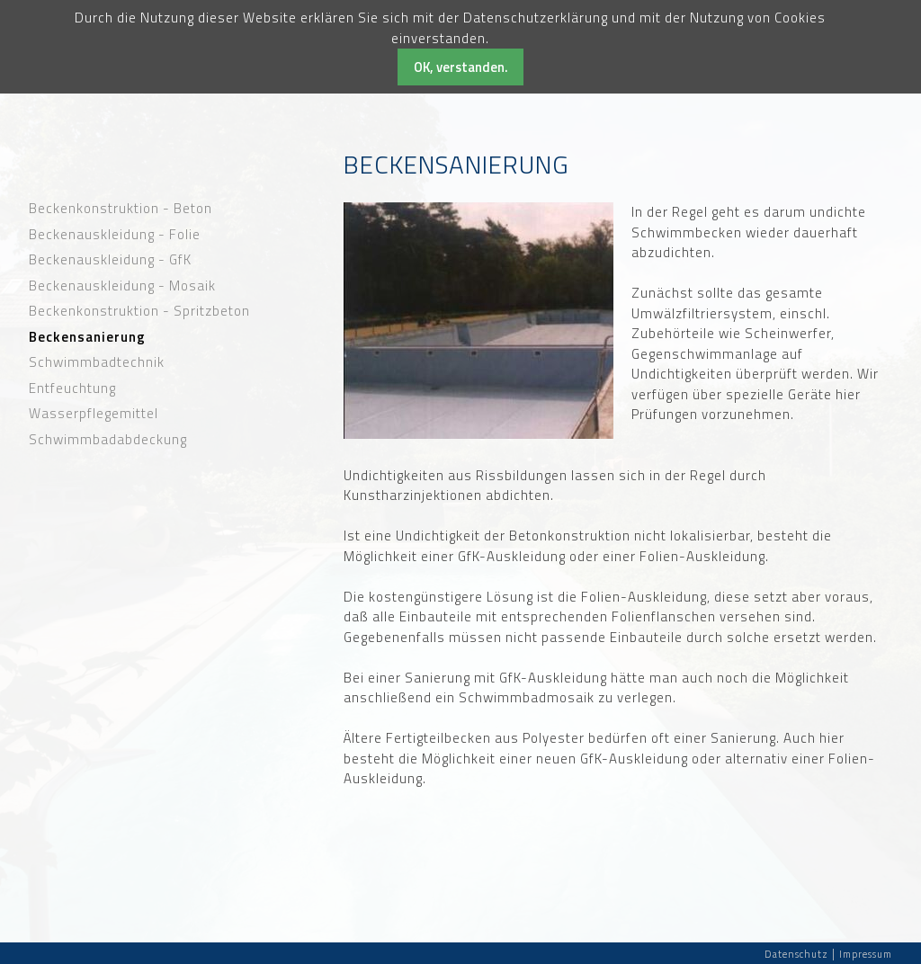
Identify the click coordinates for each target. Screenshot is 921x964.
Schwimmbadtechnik (97, 362)
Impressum (865, 954)
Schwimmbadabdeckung (108, 440)
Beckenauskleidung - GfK (110, 260)
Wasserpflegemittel (93, 414)
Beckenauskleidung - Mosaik (122, 286)
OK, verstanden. (461, 67)
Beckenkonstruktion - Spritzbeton (139, 311)
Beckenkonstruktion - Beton (120, 209)
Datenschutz (796, 954)
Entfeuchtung (72, 388)
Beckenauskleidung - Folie (115, 235)
